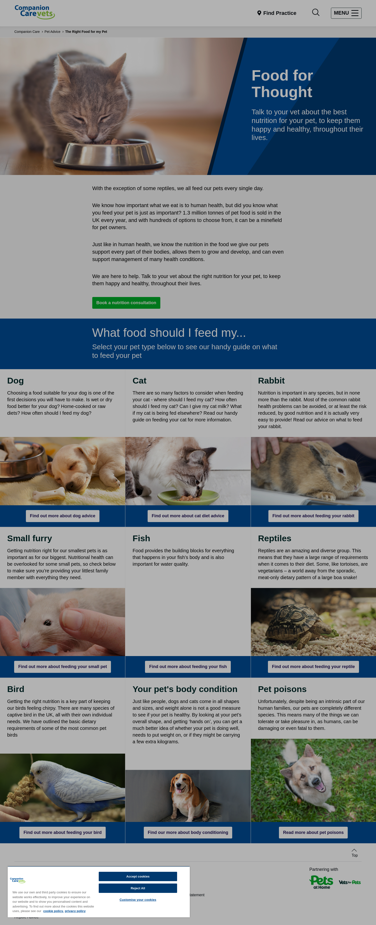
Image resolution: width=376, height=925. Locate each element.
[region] (99, 891)
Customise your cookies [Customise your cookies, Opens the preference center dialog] (138, 900)
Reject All (138, 888)
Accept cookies (138, 876)
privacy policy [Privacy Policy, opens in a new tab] (75, 911)
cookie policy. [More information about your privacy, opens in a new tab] (53, 911)
